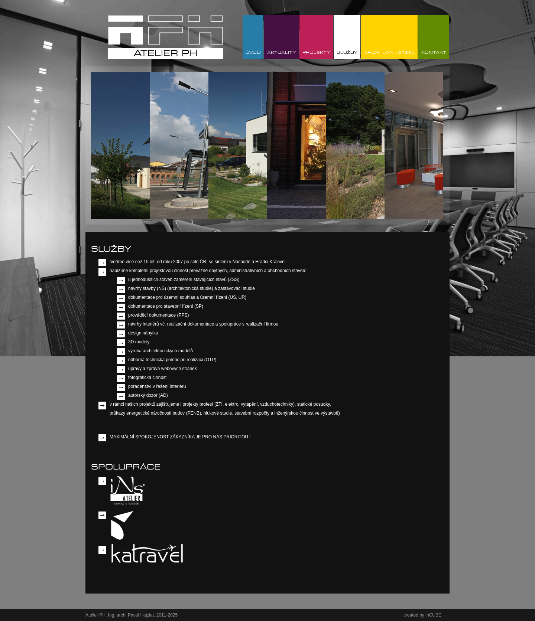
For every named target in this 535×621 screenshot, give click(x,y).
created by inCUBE (422, 615)
